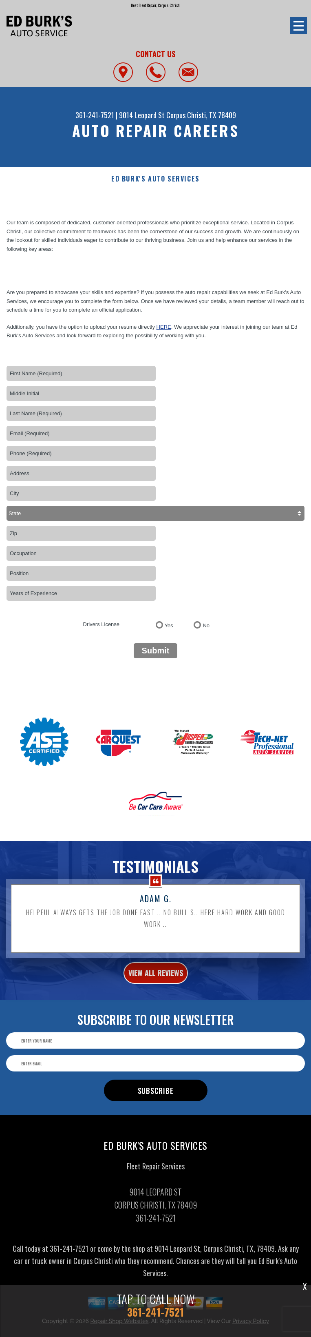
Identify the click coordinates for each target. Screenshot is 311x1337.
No (206, 625)
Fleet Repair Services (156, 1174)
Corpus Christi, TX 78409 (201, 115)
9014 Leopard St (142, 115)
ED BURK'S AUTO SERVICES (155, 179)
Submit (156, 650)
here (164, 327)
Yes (169, 625)
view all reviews (155, 981)
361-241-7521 (94, 115)
